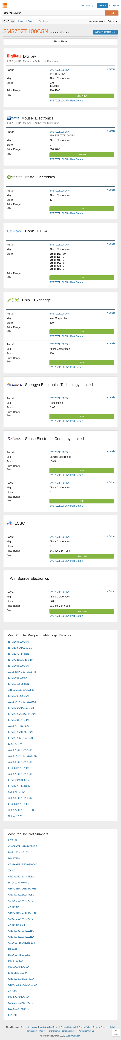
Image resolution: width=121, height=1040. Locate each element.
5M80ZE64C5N (17, 792)
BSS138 (12, 948)
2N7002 (12, 991)
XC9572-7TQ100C (18, 726)
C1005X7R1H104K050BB (22, 846)
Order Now (81, 155)
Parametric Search (68, 1027)
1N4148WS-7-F (17, 924)
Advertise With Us (86, 1031)
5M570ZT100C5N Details (105, 32)
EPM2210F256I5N (18, 683)
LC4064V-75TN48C (19, 804)
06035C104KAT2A (18, 997)
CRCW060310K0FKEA (21, 876)
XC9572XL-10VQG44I (20, 750)
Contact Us (25, 1027)
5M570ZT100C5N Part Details (66, 100)
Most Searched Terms (49, 1027)
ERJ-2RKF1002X (18, 972)
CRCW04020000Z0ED (21, 936)
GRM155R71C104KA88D (22, 912)
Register (102, 5)
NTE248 (12, 840)
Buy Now (82, 95)
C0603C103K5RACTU (20, 1003)
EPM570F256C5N (18, 695)
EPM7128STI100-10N (20, 738)
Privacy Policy (85, 1027)
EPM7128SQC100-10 (20, 659)
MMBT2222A (15, 960)
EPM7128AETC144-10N (22, 714)
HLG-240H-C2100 (18, 852)
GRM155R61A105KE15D (22, 984)
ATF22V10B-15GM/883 (21, 689)
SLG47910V (15, 744)
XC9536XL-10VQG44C (21, 762)
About (34, 1027)
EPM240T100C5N (18, 641)
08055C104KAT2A (18, 966)
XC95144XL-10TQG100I (22, 702)
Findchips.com (5, 5)
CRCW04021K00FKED (21, 894)
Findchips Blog (86, 5)
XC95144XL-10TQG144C (22, 756)
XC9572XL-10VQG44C (21, 774)
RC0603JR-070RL (18, 1009)
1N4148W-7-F (16, 906)
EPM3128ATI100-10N (20, 732)
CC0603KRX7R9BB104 (21, 942)
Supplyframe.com (73, 1036)
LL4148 (12, 1015)
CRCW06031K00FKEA (21, 978)
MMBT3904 (14, 858)
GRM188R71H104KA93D (22, 888)
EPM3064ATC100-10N (21, 708)
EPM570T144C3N (18, 720)
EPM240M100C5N (18, 780)
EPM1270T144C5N (19, 786)
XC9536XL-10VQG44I (20, 798)
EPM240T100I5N (18, 677)
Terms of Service (100, 1027)
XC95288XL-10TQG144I (22, 671)
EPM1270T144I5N (18, 653)
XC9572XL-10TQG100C (21, 810)
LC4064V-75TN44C (19, 768)
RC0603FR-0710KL (19, 954)
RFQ (82, 209)
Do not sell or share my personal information (57, 1031)
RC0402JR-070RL (18, 882)
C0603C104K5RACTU (20, 918)
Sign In (115, 5)
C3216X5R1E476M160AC (23, 864)
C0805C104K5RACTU (20, 900)
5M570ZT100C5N (59, 70)
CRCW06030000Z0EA (21, 930)
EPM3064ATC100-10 (20, 647)
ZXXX (11, 870)
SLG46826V (15, 816)
